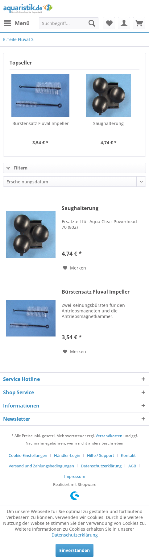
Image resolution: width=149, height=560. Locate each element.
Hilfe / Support (100, 455)
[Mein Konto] (124, 23)
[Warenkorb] (139, 23)
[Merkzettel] (109, 23)
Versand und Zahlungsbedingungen (41, 466)
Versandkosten (109, 435)
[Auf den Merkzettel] (74, 268)
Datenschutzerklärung (101, 466)
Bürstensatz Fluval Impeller (40, 123)
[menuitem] (16, 23)
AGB (132, 466)
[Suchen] (91, 23)
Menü (17, 22)
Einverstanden (74, 550)
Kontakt (128, 455)
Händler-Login (67, 455)
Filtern (16, 168)
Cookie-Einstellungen (28, 455)
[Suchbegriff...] (68, 23)
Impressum (74, 476)
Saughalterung (108, 123)
